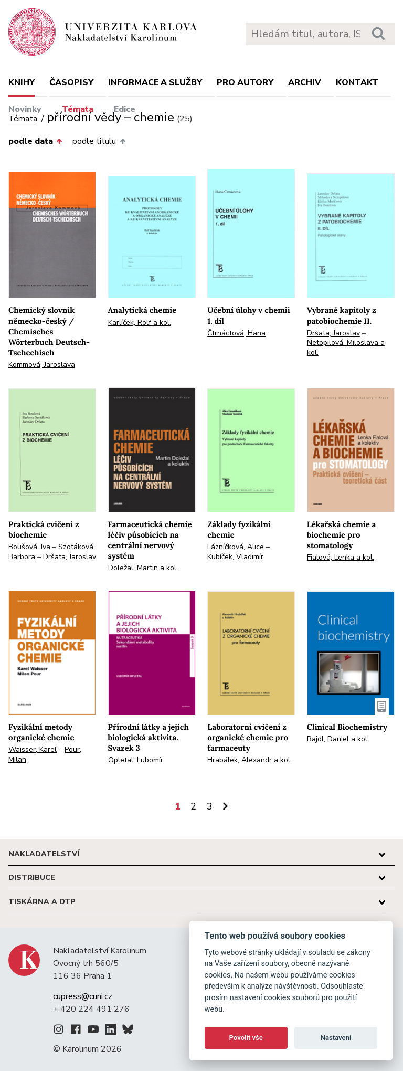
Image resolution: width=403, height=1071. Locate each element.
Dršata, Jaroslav (333, 333)
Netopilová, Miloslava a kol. (346, 348)
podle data (35, 141)
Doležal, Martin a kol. (143, 568)
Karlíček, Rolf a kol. (139, 323)
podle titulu (98, 141)
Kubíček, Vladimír (235, 557)
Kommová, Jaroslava (41, 365)
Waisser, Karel (32, 749)
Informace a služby (155, 82)
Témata (77, 109)
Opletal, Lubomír (135, 760)
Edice (124, 109)
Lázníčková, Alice (235, 547)
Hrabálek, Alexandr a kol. (249, 760)
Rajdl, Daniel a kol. (338, 739)
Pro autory (245, 82)
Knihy (21, 82)
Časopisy (71, 82)
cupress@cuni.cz (82, 996)
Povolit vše (246, 1038)
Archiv (304, 82)
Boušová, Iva (29, 547)
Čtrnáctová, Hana (236, 333)
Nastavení (336, 1038)
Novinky (24, 109)
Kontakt (357, 82)
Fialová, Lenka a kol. (340, 557)
